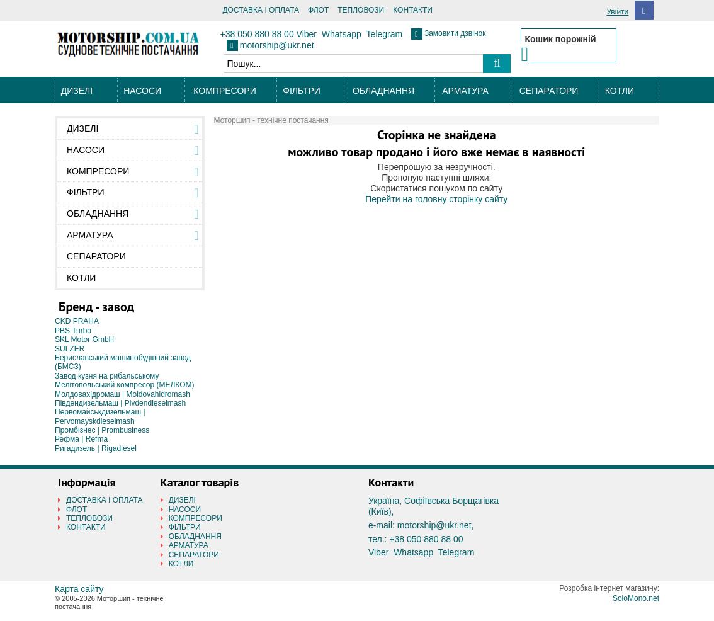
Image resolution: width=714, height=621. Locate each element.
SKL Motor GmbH (84, 339)
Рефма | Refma (81, 439)
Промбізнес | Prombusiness (102, 430)
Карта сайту (79, 589)
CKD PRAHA (77, 321)
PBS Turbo (73, 330)
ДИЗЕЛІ (77, 91)
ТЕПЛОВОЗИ (360, 10)
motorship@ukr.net (277, 45)
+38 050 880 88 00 (257, 34)
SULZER (69, 349)
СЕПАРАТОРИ (549, 91)
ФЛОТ (318, 10)
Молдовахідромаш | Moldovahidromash (122, 394)
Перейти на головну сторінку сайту (436, 199)
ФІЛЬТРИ (301, 91)
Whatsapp (341, 34)
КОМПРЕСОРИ (224, 91)
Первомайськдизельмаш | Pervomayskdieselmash (100, 416)
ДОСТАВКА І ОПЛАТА (260, 10)
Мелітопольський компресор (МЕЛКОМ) (125, 384)
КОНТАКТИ (413, 10)
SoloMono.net (636, 598)
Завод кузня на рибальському (107, 376)
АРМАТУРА (465, 91)
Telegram (384, 34)
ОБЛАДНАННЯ (383, 91)
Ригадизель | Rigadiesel (96, 448)
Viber (307, 34)
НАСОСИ (142, 91)
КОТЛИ (619, 91)
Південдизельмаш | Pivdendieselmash (120, 403)
